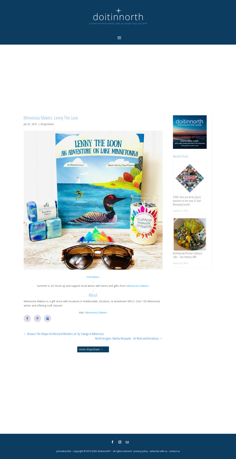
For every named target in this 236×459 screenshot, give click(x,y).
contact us (174, 451)
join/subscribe (63, 451)
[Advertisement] (118, 80)
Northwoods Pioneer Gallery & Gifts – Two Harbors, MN (187, 255)
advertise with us (158, 451)
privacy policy (140, 451)
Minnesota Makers (96, 312)
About (93, 295)
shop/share (47, 124)
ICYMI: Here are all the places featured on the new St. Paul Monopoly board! (187, 200)
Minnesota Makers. (137, 286)
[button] (93, 277)
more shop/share (89, 349)
